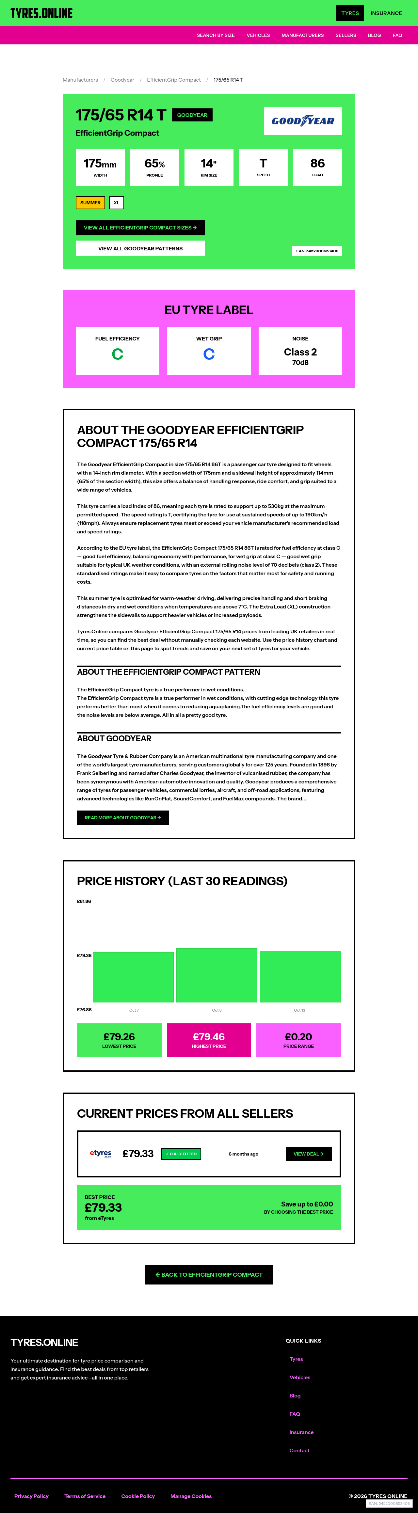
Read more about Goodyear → (123, 818)
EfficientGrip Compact (174, 79)
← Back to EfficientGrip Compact (209, 1274)
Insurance (386, 13)
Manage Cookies (191, 1496)
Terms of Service (85, 1496)
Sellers (346, 35)
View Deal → (309, 1154)
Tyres (350, 13)
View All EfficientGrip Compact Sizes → (140, 227)
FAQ (397, 35)
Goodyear (122, 79)
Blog (374, 35)
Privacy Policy (31, 1496)
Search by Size (216, 35)
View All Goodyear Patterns (140, 248)
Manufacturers (303, 35)
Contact (300, 1450)
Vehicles (258, 35)
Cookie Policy (138, 1496)
